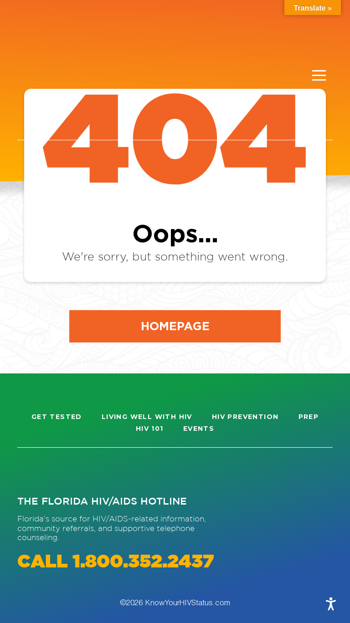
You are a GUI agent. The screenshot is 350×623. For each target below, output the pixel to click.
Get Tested (56, 417)
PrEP (309, 417)
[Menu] (319, 75)
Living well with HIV (147, 417)
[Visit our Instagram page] (33, 471)
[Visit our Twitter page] (99, 471)
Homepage (175, 325)
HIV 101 (150, 428)
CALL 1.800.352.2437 (115, 562)
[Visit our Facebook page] (65, 471)
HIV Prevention (245, 417)
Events (198, 428)
